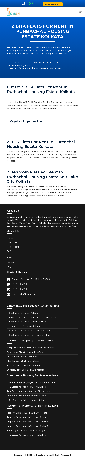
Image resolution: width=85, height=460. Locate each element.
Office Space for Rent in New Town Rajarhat (28, 335)
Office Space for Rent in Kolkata (22, 313)
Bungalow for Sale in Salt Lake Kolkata (25, 370)
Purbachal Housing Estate (19, 65)
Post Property (53, 4)
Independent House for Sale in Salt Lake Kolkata (30, 348)
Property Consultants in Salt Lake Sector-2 (27, 421)
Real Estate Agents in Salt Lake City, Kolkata (28, 391)
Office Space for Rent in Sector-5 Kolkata (26, 322)
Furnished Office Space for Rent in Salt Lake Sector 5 (32, 317)
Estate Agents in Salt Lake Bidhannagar (26, 430)
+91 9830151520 (19, 284)
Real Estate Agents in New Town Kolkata (26, 387)
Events (10, 262)
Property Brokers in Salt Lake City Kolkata (27, 413)
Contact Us (12, 242)
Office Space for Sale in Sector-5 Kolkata (26, 400)
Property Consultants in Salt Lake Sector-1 (27, 417)
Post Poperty (13, 247)
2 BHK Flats (39, 63)
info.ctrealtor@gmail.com (24, 294)
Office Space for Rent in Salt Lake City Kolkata (29, 330)
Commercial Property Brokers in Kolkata (26, 395)
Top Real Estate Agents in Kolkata (23, 326)
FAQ (9, 251)
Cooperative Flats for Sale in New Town (25, 352)
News (9, 257)
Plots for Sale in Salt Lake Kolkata (23, 361)
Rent (52, 63)
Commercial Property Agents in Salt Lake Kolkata (31, 382)
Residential (23, 63)
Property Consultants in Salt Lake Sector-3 (27, 426)
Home (10, 63)
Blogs (9, 266)
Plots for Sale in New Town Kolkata (23, 356)
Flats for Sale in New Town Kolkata (23, 365)
